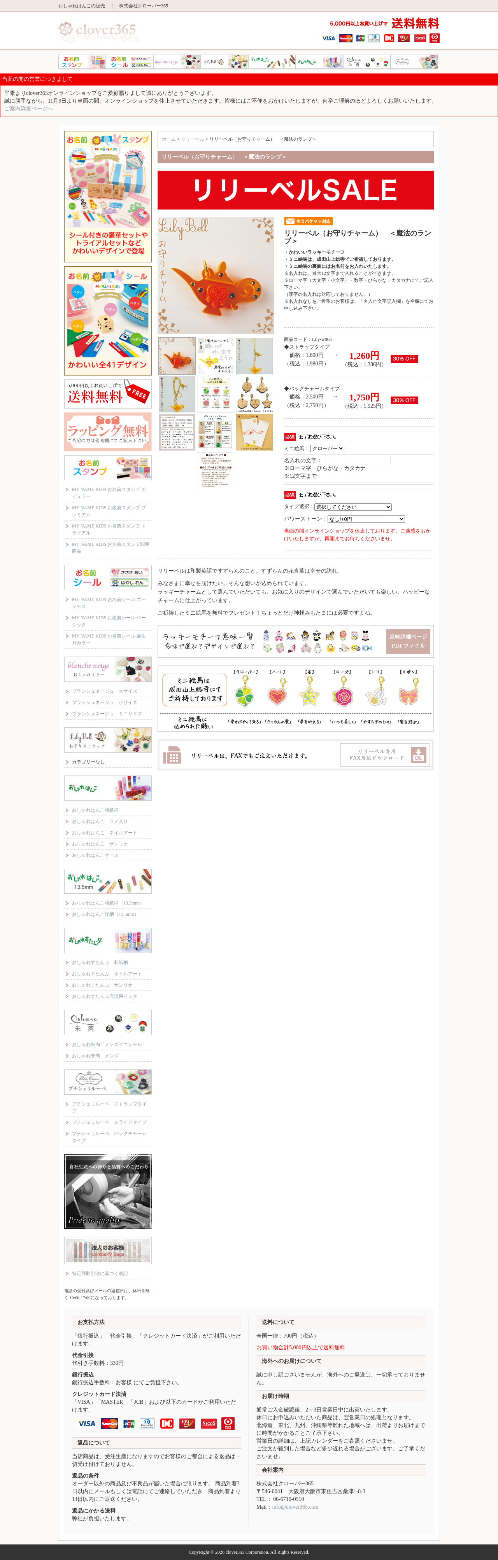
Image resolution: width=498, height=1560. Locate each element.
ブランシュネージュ (177, 62)
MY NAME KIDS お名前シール (129, 62)
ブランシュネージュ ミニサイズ (107, 713)
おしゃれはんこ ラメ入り (100, 821)
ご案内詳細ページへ (28, 109)
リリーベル (224, 62)
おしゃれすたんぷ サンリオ (102, 985)
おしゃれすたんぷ (319, 62)
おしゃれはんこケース (95, 855)
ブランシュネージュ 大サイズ (104, 691)
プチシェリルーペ (414, 62)
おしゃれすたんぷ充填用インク (104, 996)
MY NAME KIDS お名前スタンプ (82, 62)
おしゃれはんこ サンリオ (100, 844)
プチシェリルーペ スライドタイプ (109, 1122)
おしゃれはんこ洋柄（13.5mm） (105, 914)
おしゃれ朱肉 (367, 62)
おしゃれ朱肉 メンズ (95, 1056)
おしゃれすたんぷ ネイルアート (107, 974)
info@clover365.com (295, 1507)
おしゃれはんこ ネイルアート (104, 832)
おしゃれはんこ (272, 62)
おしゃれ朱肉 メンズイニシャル (107, 1044)
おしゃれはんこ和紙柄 (95, 810)
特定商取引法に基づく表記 (100, 1273)
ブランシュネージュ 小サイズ (104, 702)
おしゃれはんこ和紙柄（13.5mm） (108, 903)
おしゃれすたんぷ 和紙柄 (100, 962)
